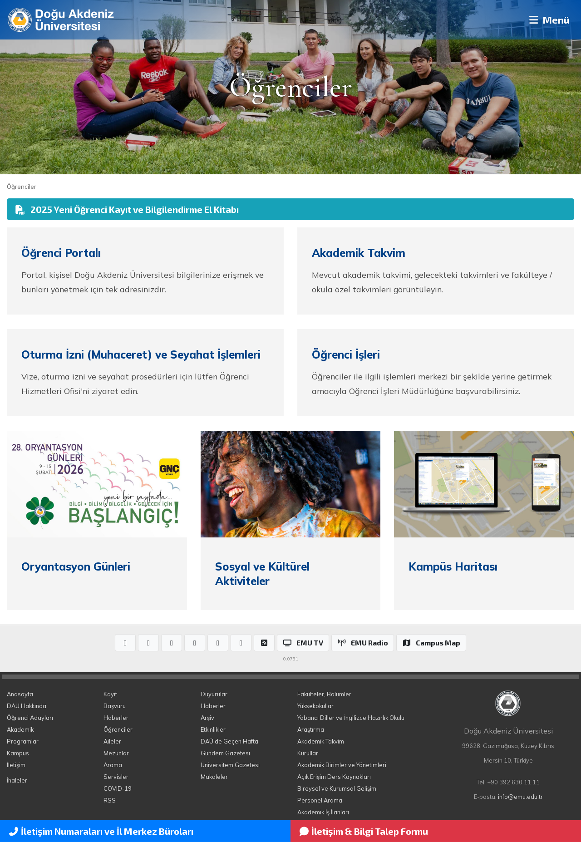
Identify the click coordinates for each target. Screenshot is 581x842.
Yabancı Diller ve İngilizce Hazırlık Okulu (350, 717)
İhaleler (17, 780)
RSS (109, 800)
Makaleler (214, 776)
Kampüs (18, 753)
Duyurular (214, 694)
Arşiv (207, 717)
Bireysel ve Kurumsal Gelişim (336, 788)
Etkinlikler (213, 729)
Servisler (115, 776)
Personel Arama (319, 800)
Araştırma (310, 729)
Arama (112, 764)
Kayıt (110, 694)
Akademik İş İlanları (323, 812)
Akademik (20, 729)
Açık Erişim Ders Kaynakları (334, 776)
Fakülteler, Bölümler (324, 694)
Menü (547, 19)
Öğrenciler (21, 186)
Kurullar (307, 753)
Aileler (112, 741)
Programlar (23, 741)
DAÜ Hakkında (26, 705)
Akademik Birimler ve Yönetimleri (341, 764)
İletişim (16, 764)
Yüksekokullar (315, 705)
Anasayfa (20, 694)
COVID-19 (117, 788)
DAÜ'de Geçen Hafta (229, 741)
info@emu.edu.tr (520, 796)
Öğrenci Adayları (30, 717)
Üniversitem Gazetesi (230, 764)
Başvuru (114, 705)
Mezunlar (116, 753)
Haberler (115, 717)
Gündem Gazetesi (225, 753)
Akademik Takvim (320, 741)
